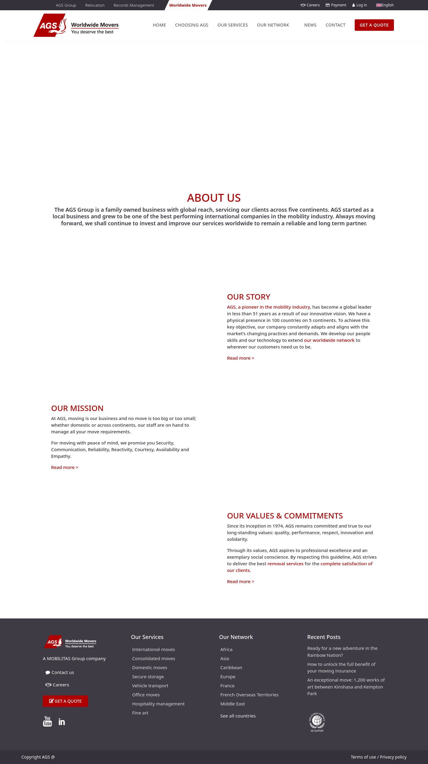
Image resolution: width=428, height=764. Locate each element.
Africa (226, 649)
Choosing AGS (191, 25)
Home (159, 25)
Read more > (240, 358)
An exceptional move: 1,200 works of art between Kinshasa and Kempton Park (346, 686)
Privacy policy (393, 757)
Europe (228, 676)
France (227, 686)
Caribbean (231, 667)
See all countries (238, 716)
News (310, 25)
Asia (224, 658)
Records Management (134, 5)
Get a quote (68, 701)
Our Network (273, 25)
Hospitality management (158, 704)
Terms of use (363, 757)
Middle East (232, 704)
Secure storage (148, 676)
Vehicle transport (150, 686)
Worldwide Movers (188, 5)
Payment (336, 5)
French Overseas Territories (249, 695)
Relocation (95, 5)
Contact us (60, 672)
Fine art (140, 713)
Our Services (232, 25)
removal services (286, 563)
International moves (153, 649)
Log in (359, 5)
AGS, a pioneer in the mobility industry (268, 307)
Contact (336, 25)
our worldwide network (329, 340)
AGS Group (66, 5)
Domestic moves (149, 667)
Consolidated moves (153, 658)
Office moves (146, 695)
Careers (310, 5)
